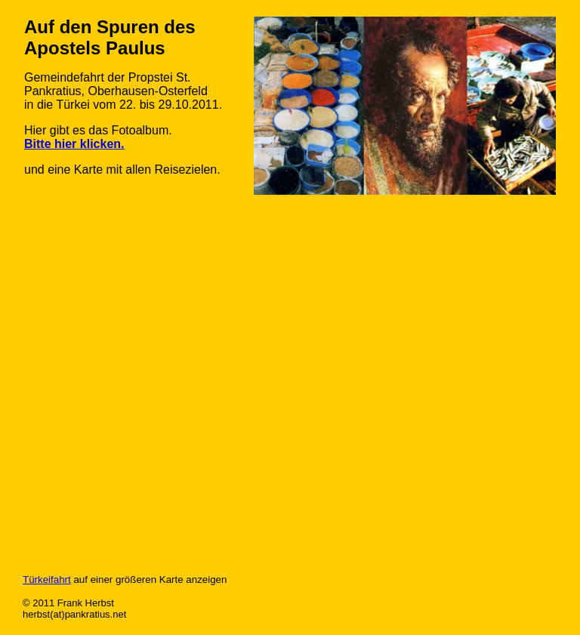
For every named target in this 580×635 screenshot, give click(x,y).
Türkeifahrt (47, 579)
